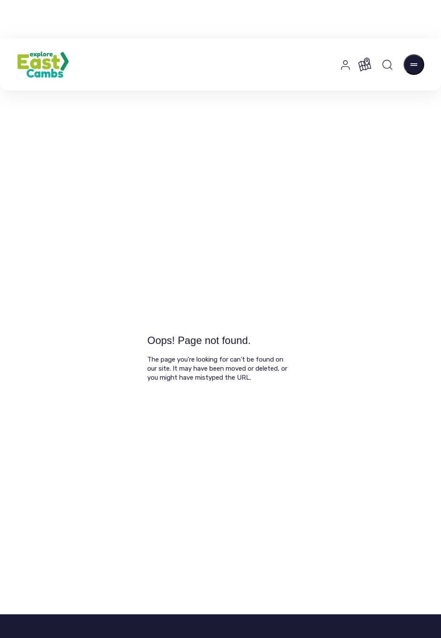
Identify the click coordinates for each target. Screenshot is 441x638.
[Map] (364, 64)
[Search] (387, 65)
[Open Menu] (414, 64)
